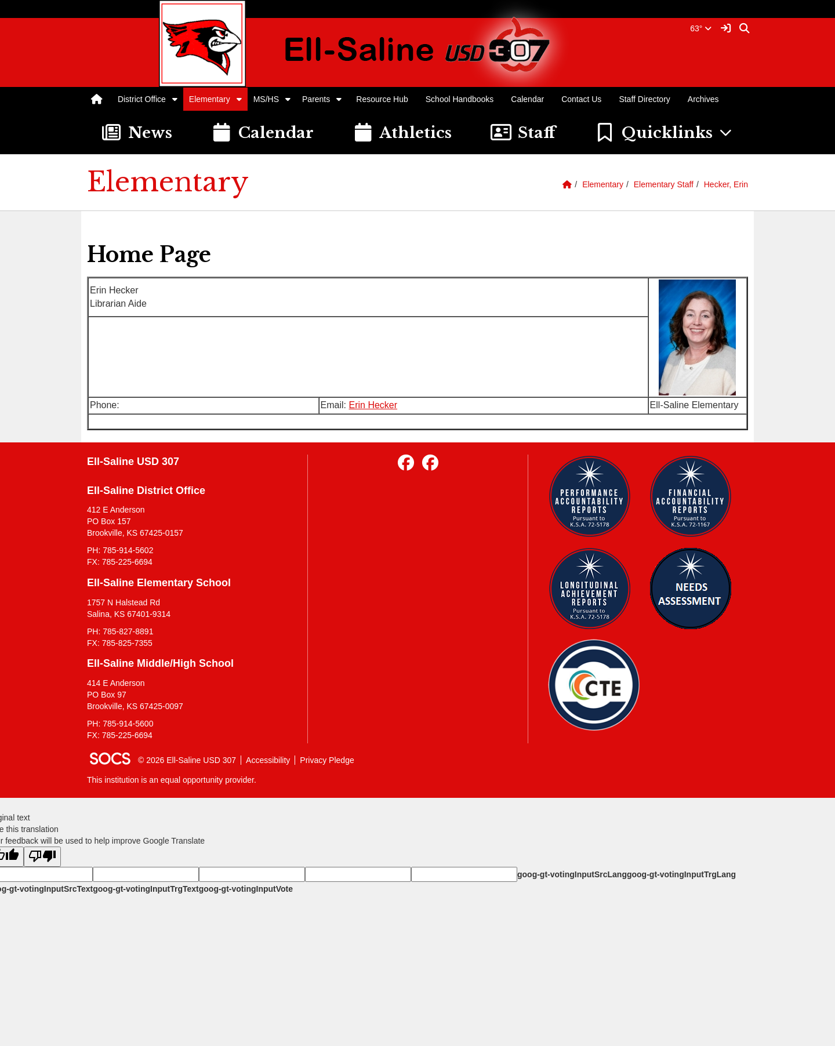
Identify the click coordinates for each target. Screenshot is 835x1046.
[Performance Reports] (594, 496)
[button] (174, 99)
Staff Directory (644, 99)
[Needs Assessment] (695, 588)
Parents (316, 99)
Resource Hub (382, 99)
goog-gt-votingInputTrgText (145, 889)
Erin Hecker (373, 405)
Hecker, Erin (726, 184)
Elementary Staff (664, 184)
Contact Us (581, 99)
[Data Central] (594, 685)
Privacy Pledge (327, 760)
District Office (142, 99)
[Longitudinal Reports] (594, 588)
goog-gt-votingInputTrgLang (681, 874)
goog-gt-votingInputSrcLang (572, 874)
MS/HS (266, 99)
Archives (703, 99)
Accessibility (268, 760)
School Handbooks (460, 99)
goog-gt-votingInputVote (246, 889)
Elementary (209, 99)
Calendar (527, 99)
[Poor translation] (42, 857)
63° (700, 28)
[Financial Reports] (695, 496)
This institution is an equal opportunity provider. (171, 779)
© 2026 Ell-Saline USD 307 (187, 760)
